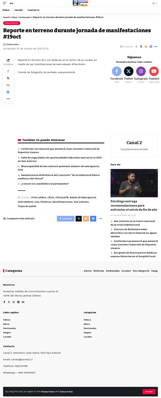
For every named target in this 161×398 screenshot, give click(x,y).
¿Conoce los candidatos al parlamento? (45, 183)
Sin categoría (141, 275)
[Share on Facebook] (136, 46)
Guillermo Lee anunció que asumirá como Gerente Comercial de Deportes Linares (134, 249)
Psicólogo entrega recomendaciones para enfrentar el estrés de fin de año (132, 208)
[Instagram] (142, 75)
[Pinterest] (18, 307)
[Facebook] (117, 75)
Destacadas (12, 23)
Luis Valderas (43, 202)
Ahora (88, 275)
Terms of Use (68, 391)
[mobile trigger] (5, 3)
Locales (126, 275)
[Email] (146, 46)
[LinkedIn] (23, 307)
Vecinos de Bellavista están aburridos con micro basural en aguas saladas (134, 237)
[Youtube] (154, 75)
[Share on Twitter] (141, 46)
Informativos (25, 202)
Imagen (156, 275)
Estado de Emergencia (83, 197)
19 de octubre (38, 197)
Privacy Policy (48, 391)
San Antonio (81, 202)
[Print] (151, 46)
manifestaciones (62, 202)
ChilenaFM (61, 197)
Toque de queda (27, 206)
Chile (51, 197)
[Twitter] (129, 75)
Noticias (99, 275)
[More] (155, 46)
